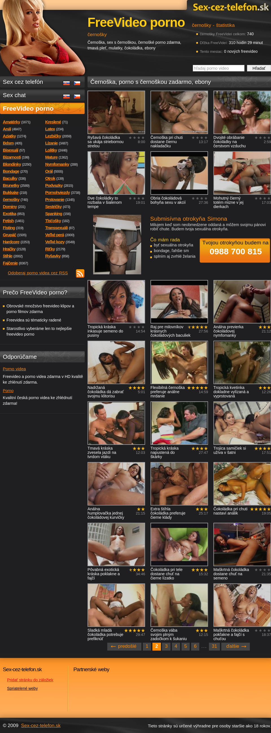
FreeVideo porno (28, 108)
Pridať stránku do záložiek (30, 680)
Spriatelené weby (22, 688)
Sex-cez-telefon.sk (230, 6)
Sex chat (14, 95)
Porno (8, 390)
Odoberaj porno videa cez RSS (38, 272)
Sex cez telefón (23, 81)
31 (214, 646)
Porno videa (14, 368)
